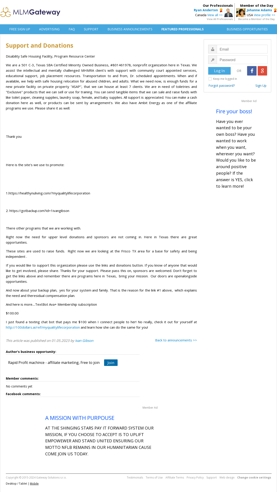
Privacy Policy (195, 477)
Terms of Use (154, 477)
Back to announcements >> (176, 340)
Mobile (34, 483)
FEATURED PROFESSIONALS (182, 29)
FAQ (72, 29)
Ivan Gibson (84, 340)
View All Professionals (220, 19)
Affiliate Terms (174, 477)
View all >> (215, 15)
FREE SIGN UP (19, 29)
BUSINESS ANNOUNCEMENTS (129, 29)
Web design (227, 477)
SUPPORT (91, 29)
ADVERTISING (49, 29)
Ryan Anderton (206, 10)
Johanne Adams (259, 10)
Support (211, 477)
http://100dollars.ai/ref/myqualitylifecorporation (43, 327)
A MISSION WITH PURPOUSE (79, 417)
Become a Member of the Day (256, 19)
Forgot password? (221, 85)
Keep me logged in (225, 79)
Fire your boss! (234, 111)
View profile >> (264, 15)
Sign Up (260, 85)
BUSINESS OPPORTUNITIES (247, 29)
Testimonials (135, 477)
